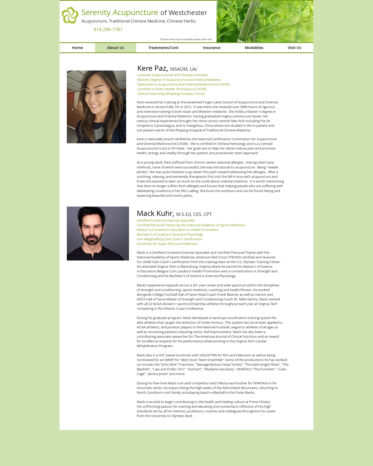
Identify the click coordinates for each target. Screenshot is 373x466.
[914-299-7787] (108, 29)
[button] (265, 21)
